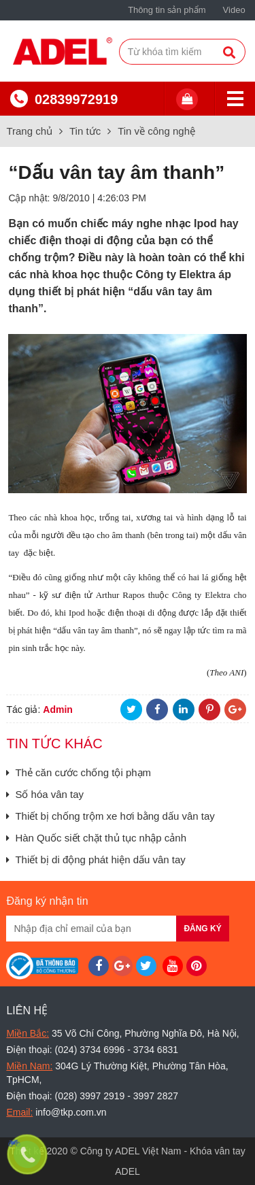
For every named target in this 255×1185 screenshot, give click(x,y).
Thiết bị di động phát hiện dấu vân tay (95, 859)
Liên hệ (27, 1010)
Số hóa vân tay (45, 794)
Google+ (235, 709)
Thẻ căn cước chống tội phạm (78, 772)
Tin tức (85, 131)
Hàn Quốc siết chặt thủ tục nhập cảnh (96, 838)
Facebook (157, 709)
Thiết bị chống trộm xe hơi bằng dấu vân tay (110, 816)
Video (234, 10)
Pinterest (209, 709)
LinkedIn (183, 709)
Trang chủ (29, 131)
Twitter (131, 709)
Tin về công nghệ (156, 131)
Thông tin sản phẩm (166, 10)
